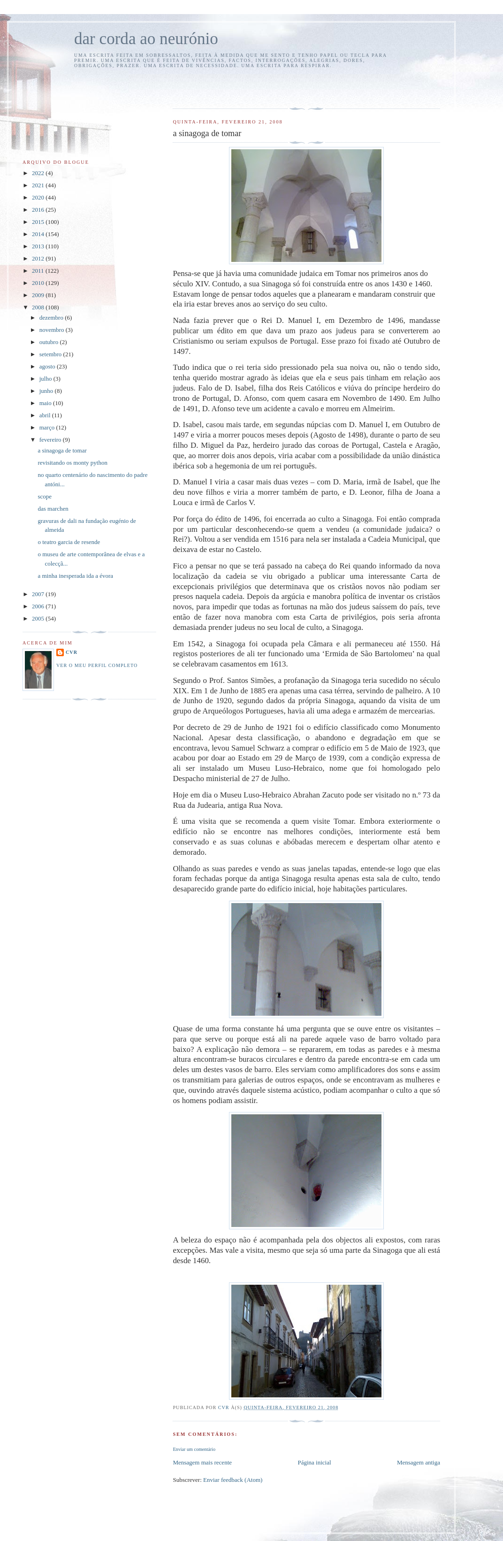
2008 (39, 307)
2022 (39, 172)
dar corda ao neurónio (146, 39)
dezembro (52, 317)
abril (45, 415)
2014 (39, 234)
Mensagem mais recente (202, 1462)
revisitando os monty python (72, 462)
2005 (39, 618)
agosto (48, 366)
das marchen (53, 508)
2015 (39, 221)
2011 (39, 270)
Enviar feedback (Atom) (232, 1479)
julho (46, 378)
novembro (52, 329)
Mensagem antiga (418, 1462)
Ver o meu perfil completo (96, 665)
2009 (39, 295)
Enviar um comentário (194, 1449)
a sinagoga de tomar (62, 450)
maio (46, 402)
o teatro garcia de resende (69, 541)
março (47, 427)
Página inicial (314, 1462)
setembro (51, 354)
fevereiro (51, 439)
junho (47, 390)
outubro (49, 341)
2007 (39, 594)
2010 (39, 282)
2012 (39, 258)
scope (45, 496)
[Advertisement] (227, 87)
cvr (71, 652)
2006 (39, 606)
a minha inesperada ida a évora (75, 575)
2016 (39, 209)
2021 (39, 185)
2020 (39, 197)
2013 (39, 246)
